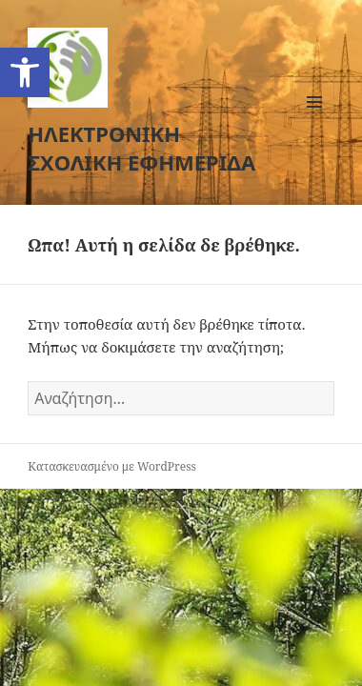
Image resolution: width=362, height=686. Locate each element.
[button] (25, 72)
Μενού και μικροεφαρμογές (314, 121)
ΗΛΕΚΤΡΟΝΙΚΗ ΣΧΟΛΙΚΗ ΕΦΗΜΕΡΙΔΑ (141, 147)
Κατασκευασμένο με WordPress (112, 466)
